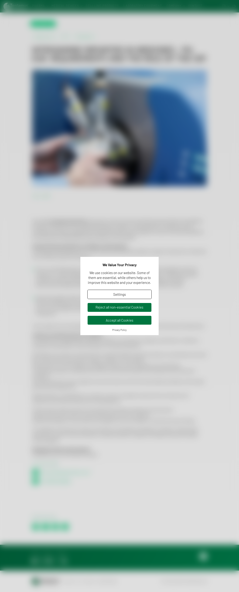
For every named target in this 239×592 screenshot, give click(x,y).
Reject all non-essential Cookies (119, 307)
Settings (119, 294)
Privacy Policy (119, 330)
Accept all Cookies (119, 320)
